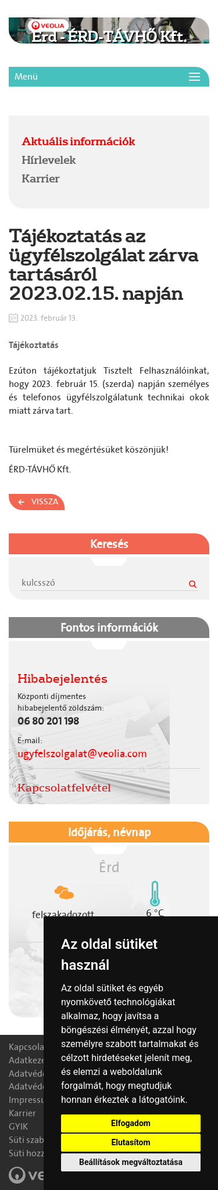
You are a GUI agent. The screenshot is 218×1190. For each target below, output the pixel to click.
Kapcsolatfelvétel (64, 787)
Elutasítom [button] (130, 1142)
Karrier (40, 178)
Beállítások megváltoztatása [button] (131, 1162)
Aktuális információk (78, 141)
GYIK (18, 1126)
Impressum (31, 1100)
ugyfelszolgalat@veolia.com (82, 754)
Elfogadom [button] (131, 1123)
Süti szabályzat (38, 1140)
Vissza (44, 501)
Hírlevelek (49, 160)
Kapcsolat (28, 1047)
